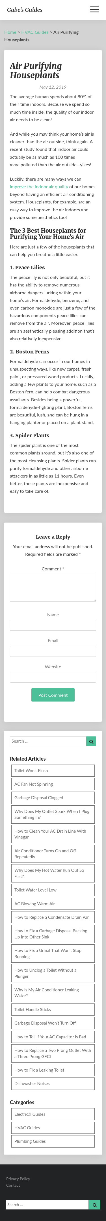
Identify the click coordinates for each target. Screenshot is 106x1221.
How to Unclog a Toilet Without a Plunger (45, 972)
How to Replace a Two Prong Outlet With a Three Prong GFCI (52, 1053)
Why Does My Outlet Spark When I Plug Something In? (51, 814)
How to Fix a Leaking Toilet (39, 1069)
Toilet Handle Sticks (32, 1009)
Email (53, 640)
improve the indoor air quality (39, 186)
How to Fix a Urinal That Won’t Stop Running (47, 953)
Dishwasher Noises (32, 1083)
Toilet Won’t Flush (31, 770)
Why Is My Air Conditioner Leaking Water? (46, 992)
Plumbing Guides (30, 1141)
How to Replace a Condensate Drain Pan (52, 917)
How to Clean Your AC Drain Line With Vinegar (50, 833)
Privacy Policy (18, 1178)
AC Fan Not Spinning (33, 784)
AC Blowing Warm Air (34, 903)
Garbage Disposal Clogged (38, 797)
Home (10, 32)
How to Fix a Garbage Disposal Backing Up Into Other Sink (50, 933)
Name (53, 614)
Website (53, 666)
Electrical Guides (29, 1114)
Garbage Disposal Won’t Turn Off (45, 1022)
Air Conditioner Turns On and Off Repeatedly (45, 853)
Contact (13, 1185)
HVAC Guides (34, 32)
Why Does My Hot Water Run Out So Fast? (49, 873)
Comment (53, 568)
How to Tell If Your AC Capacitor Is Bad (50, 1036)
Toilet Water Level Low (35, 889)
